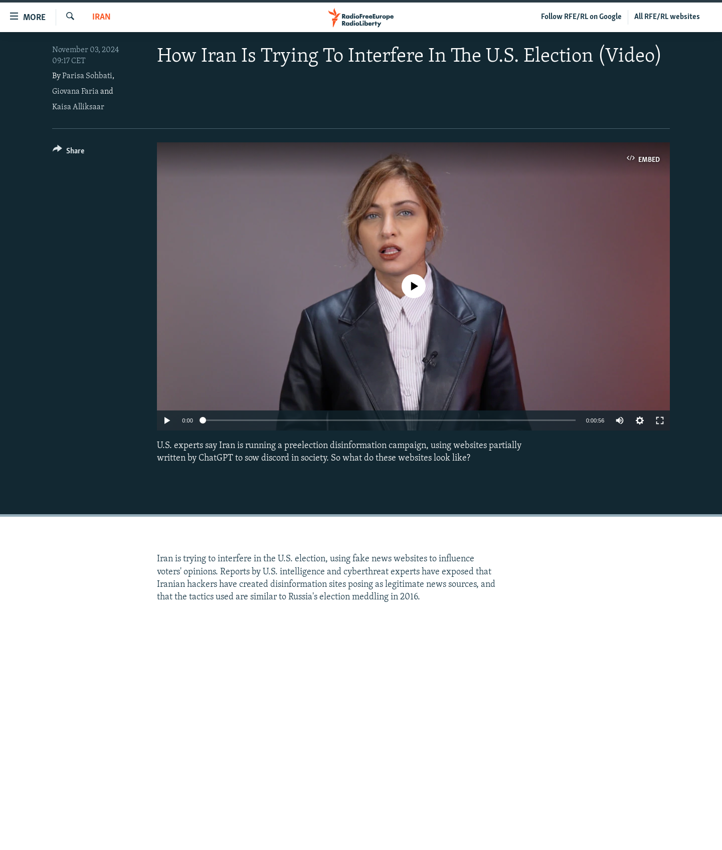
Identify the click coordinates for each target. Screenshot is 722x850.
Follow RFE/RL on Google (581, 17)
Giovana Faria (75, 92)
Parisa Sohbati (87, 76)
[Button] (68, 152)
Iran (101, 17)
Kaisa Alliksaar (78, 107)
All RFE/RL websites (667, 17)
